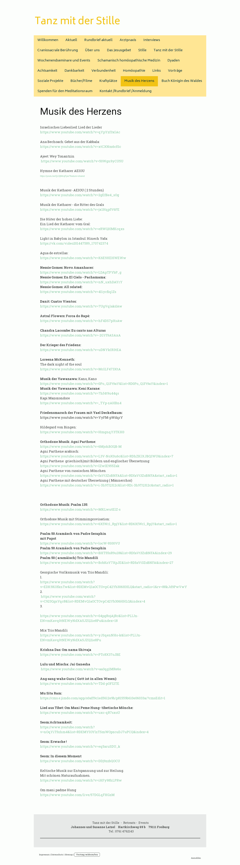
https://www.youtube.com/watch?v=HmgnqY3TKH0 (82, 432)
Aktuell (71, 40)
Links (156, 71)
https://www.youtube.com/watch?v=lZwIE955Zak (79, 466)
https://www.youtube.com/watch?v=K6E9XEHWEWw (83, 258)
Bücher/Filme (81, 81)
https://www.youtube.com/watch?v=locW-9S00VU (80, 543)
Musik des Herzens (139, 81)
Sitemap (69, 854)
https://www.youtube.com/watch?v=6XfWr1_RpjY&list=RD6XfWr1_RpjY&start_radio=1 (108, 524)
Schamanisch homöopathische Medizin (128, 61)
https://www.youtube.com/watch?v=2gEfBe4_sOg (79, 195)
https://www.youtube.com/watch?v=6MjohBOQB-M (81, 446)
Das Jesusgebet (119, 50)
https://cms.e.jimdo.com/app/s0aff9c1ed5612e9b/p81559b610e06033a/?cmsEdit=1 (102, 698)
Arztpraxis (128, 40)
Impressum (44, 854)
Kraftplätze (108, 81)
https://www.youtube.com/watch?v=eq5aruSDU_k (80, 746)
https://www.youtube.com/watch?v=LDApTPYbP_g (80, 272)
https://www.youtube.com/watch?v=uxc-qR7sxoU (80, 712)
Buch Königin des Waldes (181, 81)
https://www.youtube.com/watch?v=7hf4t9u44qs (79, 393)
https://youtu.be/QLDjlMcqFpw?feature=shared (62, 176)
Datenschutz (57, 854)
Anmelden (196, 858)
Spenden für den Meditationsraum (64, 91)
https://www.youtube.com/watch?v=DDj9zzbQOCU (80, 761)
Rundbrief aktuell (98, 40)
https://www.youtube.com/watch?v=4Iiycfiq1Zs (78, 292)
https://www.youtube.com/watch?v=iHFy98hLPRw (81, 780)
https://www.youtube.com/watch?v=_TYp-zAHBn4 (80, 403)
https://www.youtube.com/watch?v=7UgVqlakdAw (81, 306)
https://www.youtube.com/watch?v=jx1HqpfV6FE (79, 209)
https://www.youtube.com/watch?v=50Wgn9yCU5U (81, 161)
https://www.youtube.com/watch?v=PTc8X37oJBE (80, 654)
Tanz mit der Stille (168, 50)
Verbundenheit (103, 71)
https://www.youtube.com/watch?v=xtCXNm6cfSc (80, 146)
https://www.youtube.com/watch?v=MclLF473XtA (80, 369)
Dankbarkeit (74, 71)
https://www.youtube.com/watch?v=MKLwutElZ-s (80, 509)
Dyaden (173, 61)
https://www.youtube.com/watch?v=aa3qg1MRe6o (80, 669)
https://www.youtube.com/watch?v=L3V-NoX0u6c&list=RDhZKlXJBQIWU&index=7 (106, 456)
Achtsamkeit (47, 71)
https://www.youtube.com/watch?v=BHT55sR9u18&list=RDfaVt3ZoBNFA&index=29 (106, 553)
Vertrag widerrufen (87, 854)
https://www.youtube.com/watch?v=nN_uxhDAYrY (81, 282)
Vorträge (175, 71)
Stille (142, 50)
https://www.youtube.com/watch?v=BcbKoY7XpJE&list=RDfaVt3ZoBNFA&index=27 (106, 562)
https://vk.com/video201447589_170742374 (74, 243)
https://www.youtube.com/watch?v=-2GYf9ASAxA (80, 335)
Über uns (92, 50)
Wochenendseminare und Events (63, 61)
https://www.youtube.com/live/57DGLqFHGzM (77, 795)
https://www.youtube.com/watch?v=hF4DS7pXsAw (81, 321)
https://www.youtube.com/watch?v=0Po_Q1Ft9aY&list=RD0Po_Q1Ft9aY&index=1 (104, 383)
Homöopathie (134, 71)
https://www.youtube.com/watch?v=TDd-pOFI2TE (79, 683)
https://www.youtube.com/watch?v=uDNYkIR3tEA (80, 350)
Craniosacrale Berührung (57, 50)
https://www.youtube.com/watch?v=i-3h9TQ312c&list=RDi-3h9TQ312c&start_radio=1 (107, 485)
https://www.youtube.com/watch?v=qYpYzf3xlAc (80, 132)
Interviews (151, 40)
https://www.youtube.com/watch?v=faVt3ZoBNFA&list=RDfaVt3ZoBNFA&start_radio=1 (108, 475)
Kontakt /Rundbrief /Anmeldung (125, 91)
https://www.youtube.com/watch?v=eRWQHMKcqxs (82, 229)
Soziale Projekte (50, 81)
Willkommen (47, 40)
